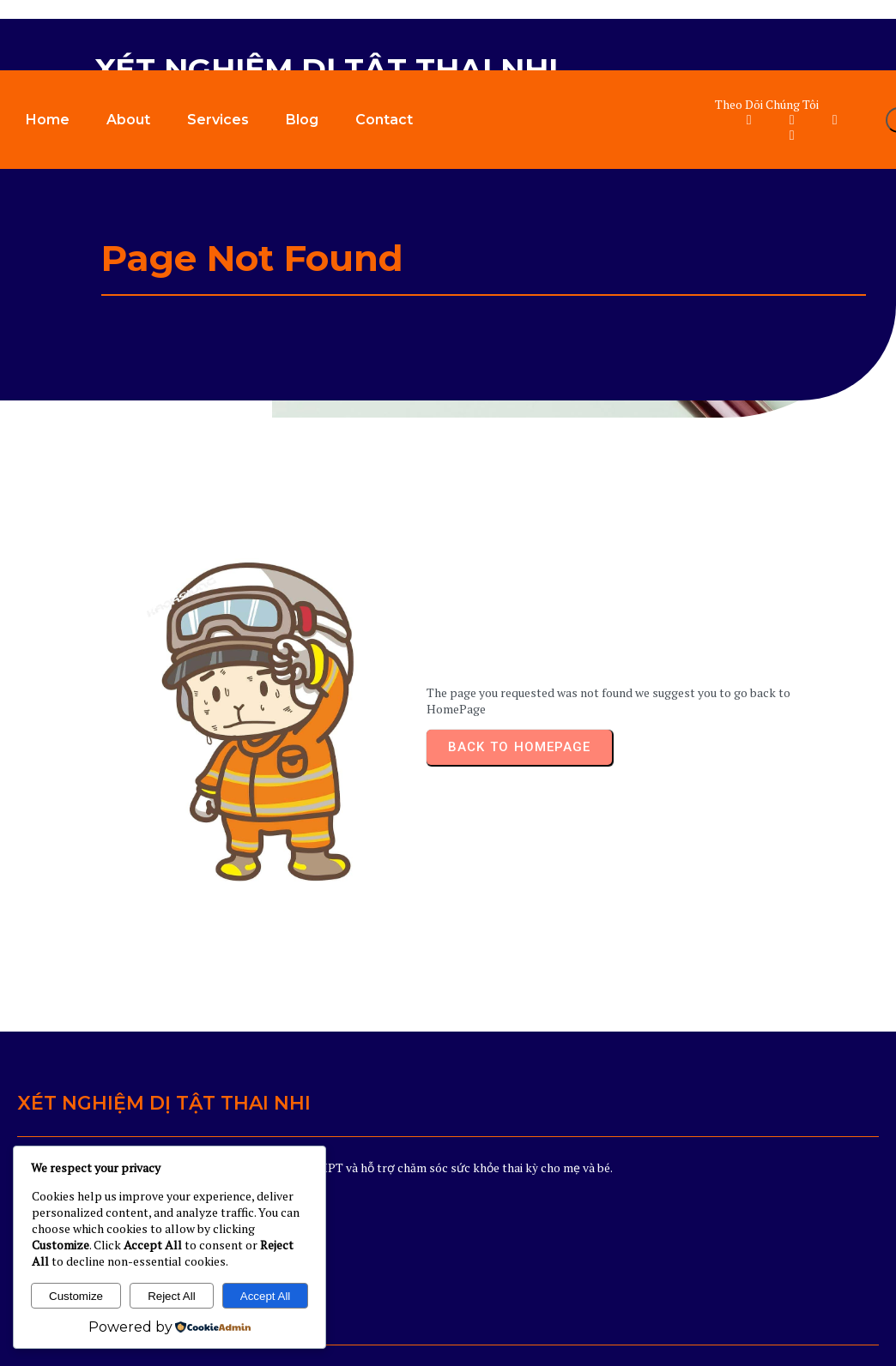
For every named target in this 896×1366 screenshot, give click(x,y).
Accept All (265, 1296)
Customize (76, 1296)
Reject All (172, 1296)
